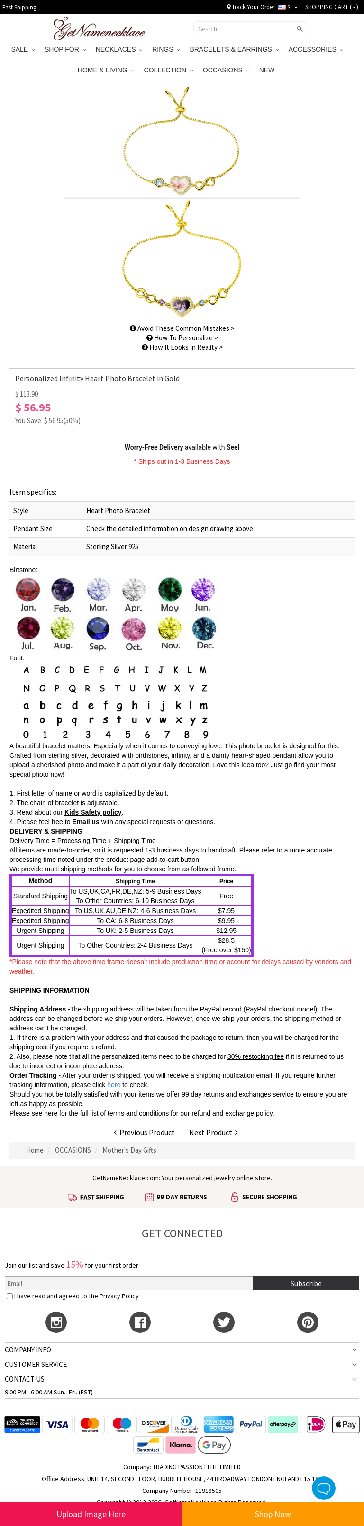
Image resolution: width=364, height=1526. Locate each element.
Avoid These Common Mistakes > (182, 328)
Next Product (213, 1132)
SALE (23, 49)
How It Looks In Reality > (182, 347)
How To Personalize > (182, 337)
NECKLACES (119, 49)
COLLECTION (168, 70)
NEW (268, 70)
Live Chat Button (324, 1488)
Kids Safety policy (93, 812)
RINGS (166, 49)
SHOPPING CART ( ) (331, 7)
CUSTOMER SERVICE (36, 1364)
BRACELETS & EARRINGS (234, 49)
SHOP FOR (65, 49)
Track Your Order (250, 7)
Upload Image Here (91, 1513)
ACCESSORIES (316, 49)
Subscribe (306, 1283)
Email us (86, 821)
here (50, 1113)
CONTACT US (25, 1379)
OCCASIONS (226, 70)
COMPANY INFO (28, 1349)
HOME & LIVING (106, 70)
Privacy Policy (119, 1296)
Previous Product (144, 1132)
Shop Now (273, 1513)
